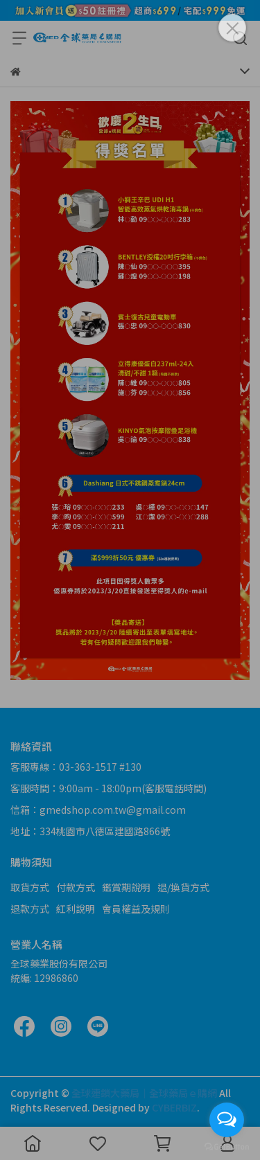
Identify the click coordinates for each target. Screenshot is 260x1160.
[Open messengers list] (226, 1120)
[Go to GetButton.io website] (227, 1146)
